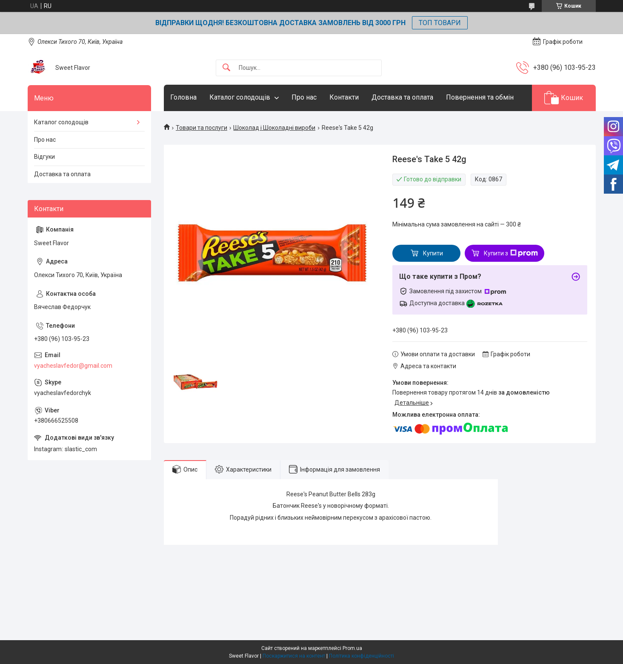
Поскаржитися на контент (294, 656)
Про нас (304, 97)
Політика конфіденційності (361, 656)
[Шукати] (226, 67)
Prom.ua (352, 648)
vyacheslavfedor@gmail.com (73, 365)
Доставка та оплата (402, 97)
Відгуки (44, 156)
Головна (183, 97)
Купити (433, 253)
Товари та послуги (201, 127)
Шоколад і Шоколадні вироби (274, 127)
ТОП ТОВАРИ (440, 23)
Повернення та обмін (480, 97)
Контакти (344, 97)
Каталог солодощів (239, 97)
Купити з (511, 253)
